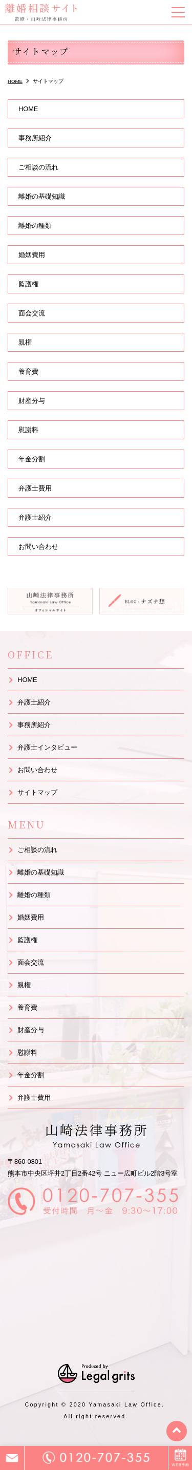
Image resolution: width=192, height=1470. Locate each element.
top (176, 1431)
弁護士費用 (35, 488)
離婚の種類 (35, 225)
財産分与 (31, 400)
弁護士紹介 (35, 517)
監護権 (28, 284)
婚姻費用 (31, 255)
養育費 (28, 371)
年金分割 (31, 459)
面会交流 (31, 313)
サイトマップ (37, 792)
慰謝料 (28, 430)
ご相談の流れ (38, 167)
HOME (28, 109)
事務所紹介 (35, 138)
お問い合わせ (38, 546)
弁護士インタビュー (47, 747)
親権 (25, 342)
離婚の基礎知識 (41, 196)
